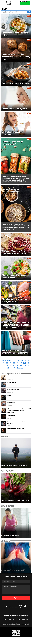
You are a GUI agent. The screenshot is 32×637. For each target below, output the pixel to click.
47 (17, 365)
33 (25, 360)
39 (17, 363)
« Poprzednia (6, 360)
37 (10, 363)
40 (21, 363)
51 (8, 368)
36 (7, 363)
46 (14, 365)
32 (22, 360)
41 (24, 363)
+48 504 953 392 (9, 620)
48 (21, 365)
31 (18, 360)
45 (10, 365)
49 (25, 365)
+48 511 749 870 (23, 620)
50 (28, 365)
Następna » (21, 368)
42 (28, 363)
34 (29, 360)
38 (14, 363)
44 (7, 365)
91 (14, 368)
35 (3, 363)
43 (3, 365)
